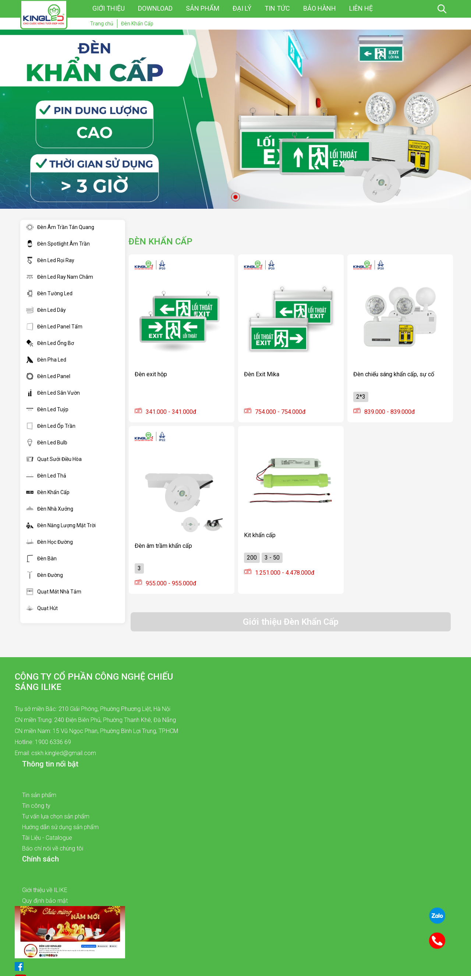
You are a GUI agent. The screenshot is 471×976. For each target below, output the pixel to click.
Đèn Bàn (41, 558)
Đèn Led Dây (46, 310)
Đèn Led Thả (46, 475)
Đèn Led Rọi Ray (50, 260)
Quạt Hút (42, 608)
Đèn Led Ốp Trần (50, 426)
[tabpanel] (235, 119)
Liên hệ (361, 8)
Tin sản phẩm (39, 795)
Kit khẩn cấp (260, 535)
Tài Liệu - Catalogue (47, 837)
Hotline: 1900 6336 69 (43, 742)
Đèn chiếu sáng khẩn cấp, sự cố (393, 374)
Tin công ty (36, 805)
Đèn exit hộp (151, 374)
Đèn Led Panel (48, 376)
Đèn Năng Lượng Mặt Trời (61, 525)
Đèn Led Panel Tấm (54, 326)
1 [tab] (235, 197)
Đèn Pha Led (46, 359)
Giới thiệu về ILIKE (44, 890)
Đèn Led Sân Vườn (53, 393)
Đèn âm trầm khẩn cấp (163, 545)
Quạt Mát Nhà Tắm (53, 591)
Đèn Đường (44, 575)
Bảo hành (319, 8)
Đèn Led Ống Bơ (50, 343)
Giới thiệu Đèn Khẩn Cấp (291, 622)
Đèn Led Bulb (46, 442)
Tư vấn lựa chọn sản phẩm (55, 816)
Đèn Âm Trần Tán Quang (60, 227)
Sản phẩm (202, 8)
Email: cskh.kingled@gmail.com (55, 753)
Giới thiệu (108, 8)
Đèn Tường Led (49, 293)
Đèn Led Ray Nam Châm (59, 277)
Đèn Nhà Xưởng (49, 508)
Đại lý (242, 8)
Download (155, 8)
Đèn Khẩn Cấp (48, 492)
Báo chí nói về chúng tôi (52, 848)
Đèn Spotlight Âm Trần (58, 243)
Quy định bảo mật (45, 900)
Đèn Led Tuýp (47, 409)
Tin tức (277, 8)
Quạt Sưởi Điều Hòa (54, 459)
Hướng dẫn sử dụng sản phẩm (60, 827)
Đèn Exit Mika (261, 374)
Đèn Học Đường (49, 542)
